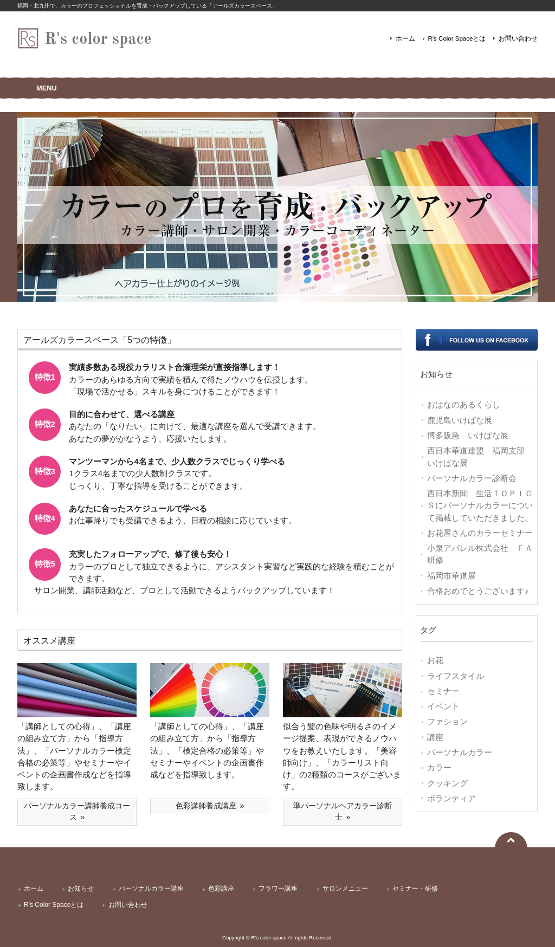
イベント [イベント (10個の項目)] (443, 706)
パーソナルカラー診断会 (472, 478)
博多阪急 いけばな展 (467, 435)
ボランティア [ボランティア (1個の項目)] (451, 798)
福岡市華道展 (451, 576)
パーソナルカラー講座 (151, 888)
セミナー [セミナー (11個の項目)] (443, 691)
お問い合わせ (518, 38)
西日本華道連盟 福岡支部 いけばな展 (480, 456)
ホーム (405, 38)
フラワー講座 (278, 888)
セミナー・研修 (415, 888)
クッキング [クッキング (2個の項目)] (447, 783)
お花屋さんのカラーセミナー (480, 533)
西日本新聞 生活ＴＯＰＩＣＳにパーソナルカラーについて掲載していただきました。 (480, 505)
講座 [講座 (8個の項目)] (435, 737)
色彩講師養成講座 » (210, 806)
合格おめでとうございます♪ (477, 591)
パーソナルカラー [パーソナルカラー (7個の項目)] (459, 752)
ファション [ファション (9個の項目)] (447, 721)
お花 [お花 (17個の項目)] (435, 660)
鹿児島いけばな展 (459, 420)
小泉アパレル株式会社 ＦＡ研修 (480, 554)
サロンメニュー (345, 888)
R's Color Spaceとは (457, 38)
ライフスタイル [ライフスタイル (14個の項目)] (455, 676)
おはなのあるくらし (463, 404)
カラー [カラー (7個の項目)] (439, 767)
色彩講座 (221, 888)
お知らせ (81, 888)
